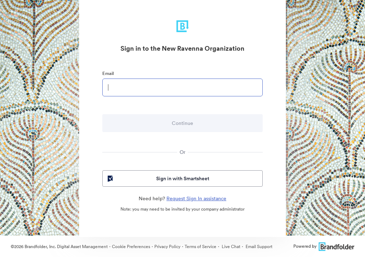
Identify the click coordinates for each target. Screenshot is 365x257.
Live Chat (230, 246)
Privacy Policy (167, 246)
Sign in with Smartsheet (157, 178)
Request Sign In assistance (196, 198)
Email (108, 73)
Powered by (323, 246)
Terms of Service (200, 246)
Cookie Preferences (131, 246)
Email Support (258, 246)
